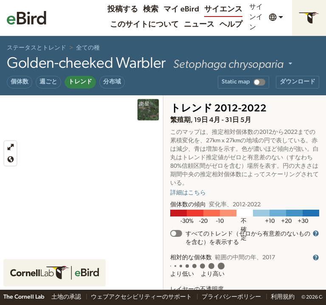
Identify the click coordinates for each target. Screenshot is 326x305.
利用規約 (283, 297)
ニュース (199, 24)
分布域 (112, 82)
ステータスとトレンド (36, 48)
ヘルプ (230, 24)
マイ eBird (181, 9)
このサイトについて (144, 24)
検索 (150, 9)
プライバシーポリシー (232, 297)
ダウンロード (297, 82)
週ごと (48, 82)
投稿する (122, 9)
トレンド (80, 82)
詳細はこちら (188, 193)
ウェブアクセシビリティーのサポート (142, 297)
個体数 (19, 82)
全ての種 (88, 48)
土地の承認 (66, 297)
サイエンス (223, 9)
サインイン (256, 16)
